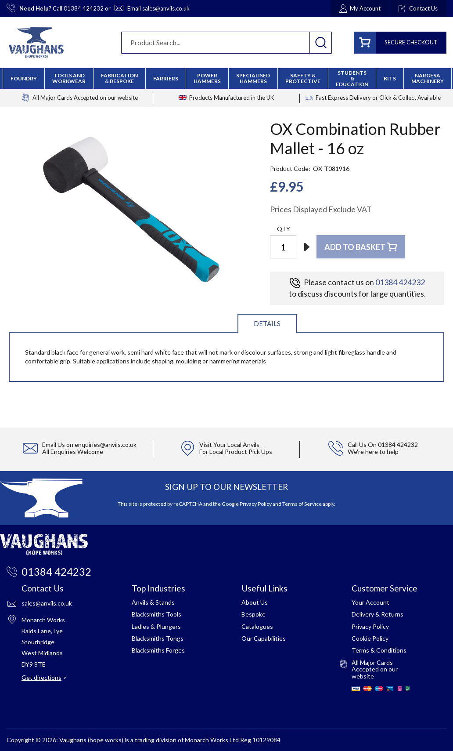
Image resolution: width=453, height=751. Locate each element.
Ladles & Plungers (156, 626)
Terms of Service (302, 504)
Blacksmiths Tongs (157, 638)
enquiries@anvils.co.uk (106, 444)
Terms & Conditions (379, 650)
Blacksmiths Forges (158, 650)
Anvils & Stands (153, 602)
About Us (254, 602)
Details (267, 323)
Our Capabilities (263, 638)
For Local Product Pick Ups (235, 451)
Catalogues (257, 626)
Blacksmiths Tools (156, 614)
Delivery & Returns (377, 614)
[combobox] (226, 43)
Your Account (370, 602)
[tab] (267, 323)
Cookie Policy (370, 638)
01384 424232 (84, 8)
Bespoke (253, 614)
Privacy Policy (256, 504)
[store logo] (36, 42)
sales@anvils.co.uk (166, 8)
